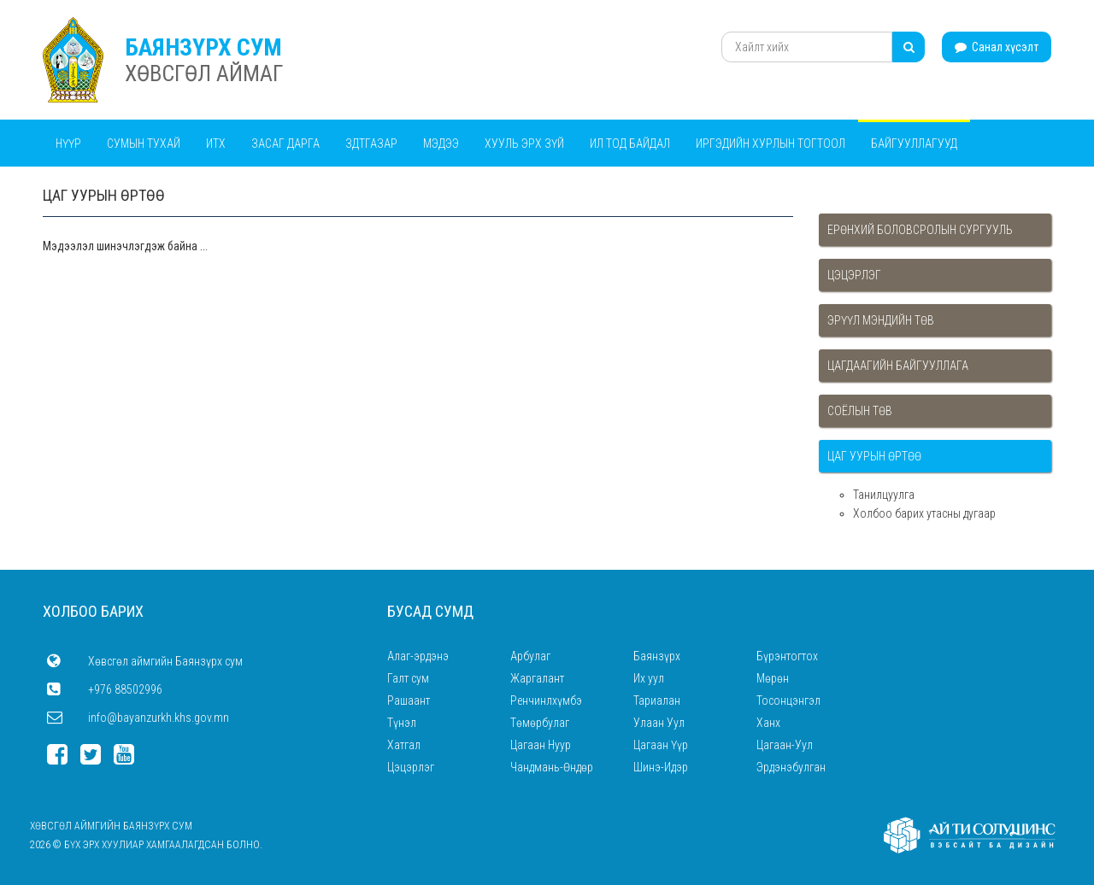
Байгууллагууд (914, 143)
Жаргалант (537, 678)
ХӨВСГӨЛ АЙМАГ (204, 73)
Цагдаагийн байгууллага (897, 365)
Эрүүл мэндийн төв (880, 320)
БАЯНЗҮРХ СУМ (203, 47)
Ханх (768, 723)
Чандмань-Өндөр (551, 767)
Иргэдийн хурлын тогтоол (770, 143)
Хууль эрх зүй (524, 143)
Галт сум (408, 678)
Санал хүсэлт (996, 47)
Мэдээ (441, 143)
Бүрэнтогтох (787, 656)
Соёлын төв (859, 411)
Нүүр (68, 143)
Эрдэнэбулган (791, 767)
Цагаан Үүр (660, 745)
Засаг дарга (285, 143)
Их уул (648, 678)
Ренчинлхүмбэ (546, 700)
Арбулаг (530, 656)
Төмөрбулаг (539, 723)
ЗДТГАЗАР (371, 143)
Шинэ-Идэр (660, 767)
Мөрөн (772, 678)
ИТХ (216, 143)
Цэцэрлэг (854, 275)
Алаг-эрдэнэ (418, 656)
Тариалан (656, 700)
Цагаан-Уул (784, 745)
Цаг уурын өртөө (874, 456)
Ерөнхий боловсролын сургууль (920, 230)
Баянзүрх (656, 656)
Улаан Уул (659, 723)
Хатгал (404, 745)
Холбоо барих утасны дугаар (924, 513)
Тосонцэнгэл (788, 700)
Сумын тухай (143, 143)
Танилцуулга (884, 494)
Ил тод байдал (630, 143)
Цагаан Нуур (540, 745)
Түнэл (401, 723)
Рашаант (408, 700)
